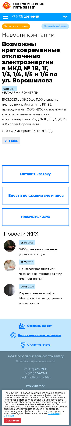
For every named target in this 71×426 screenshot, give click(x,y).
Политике (53, 413)
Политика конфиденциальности (35, 361)
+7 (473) (25, 16)
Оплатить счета (39, 344)
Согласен (12, 420)
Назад (13, 141)
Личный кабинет (55, 26)
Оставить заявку (39, 325)
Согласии (9, 415)
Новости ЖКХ (21, 234)
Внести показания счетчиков (39, 335)
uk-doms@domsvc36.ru (35, 377)
